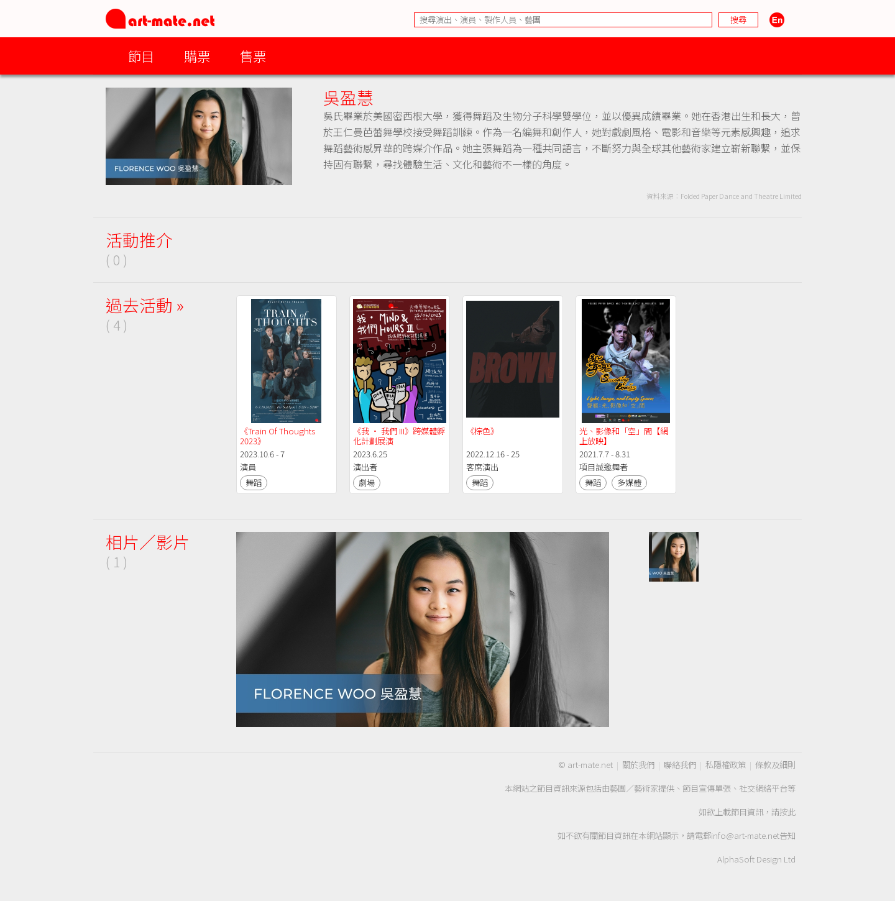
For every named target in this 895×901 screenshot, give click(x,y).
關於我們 (638, 765)
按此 (787, 812)
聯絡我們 (680, 765)
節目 (141, 55)
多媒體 (629, 482)
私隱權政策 (725, 765)
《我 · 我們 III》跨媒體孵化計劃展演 (399, 436)
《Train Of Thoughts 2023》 (278, 436)
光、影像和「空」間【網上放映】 (623, 436)
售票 (253, 55)
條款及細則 (775, 765)
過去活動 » (145, 305)
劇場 (367, 482)
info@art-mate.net (745, 835)
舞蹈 (254, 482)
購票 (197, 55)
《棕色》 (482, 431)
